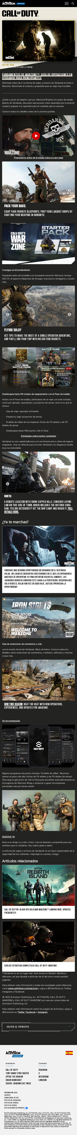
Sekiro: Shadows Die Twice (18, 1083)
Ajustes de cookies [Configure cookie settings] (10, 1105)
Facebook (30, 1012)
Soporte (7, 1095)
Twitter (21, 1012)
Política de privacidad (12, 1100)
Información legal (10, 1093)
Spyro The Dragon (14, 1076)
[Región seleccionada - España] (69, 1053)
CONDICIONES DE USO (11, 1098)
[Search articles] (72, 3)
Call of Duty (12, 1069)
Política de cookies (11, 1103)
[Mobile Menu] (66, 3)
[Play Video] (38, 135)
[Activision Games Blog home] (14, 1054)
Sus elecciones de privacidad (15, 1108)
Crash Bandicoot (14, 1080)
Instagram (42, 1012)
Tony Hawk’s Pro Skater (17, 1073)
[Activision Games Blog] (13, 4)
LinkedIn (43, 1080)
